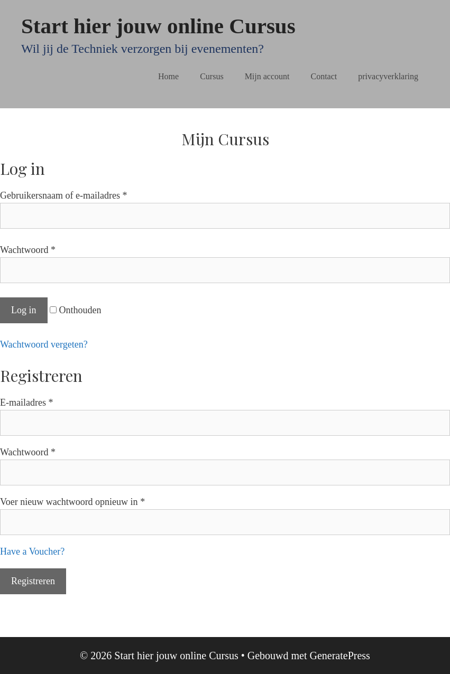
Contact (324, 76)
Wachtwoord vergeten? (44, 344)
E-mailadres (26, 402)
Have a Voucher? (32, 551)
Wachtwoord (28, 250)
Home (168, 76)
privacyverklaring (388, 76)
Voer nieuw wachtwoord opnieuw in (72, 502)
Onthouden (76, 310)
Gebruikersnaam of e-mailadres (63, 195)
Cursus (211, 76)
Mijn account (267, 76)
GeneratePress (339, 655)
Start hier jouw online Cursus (158, 26)
